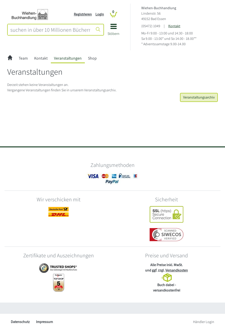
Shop (92, 58)
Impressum (44, 321)
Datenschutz (20, 321)
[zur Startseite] (10, 58)
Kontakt (174, 26)
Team (23, 58)
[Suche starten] (98, 29)
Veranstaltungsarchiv (199, 97)
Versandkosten (176, 270)
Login (99, 14)
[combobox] (50, 29)
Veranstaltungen (68, 58)
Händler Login (203, 321)
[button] (113, 31)
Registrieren (83, 14)
